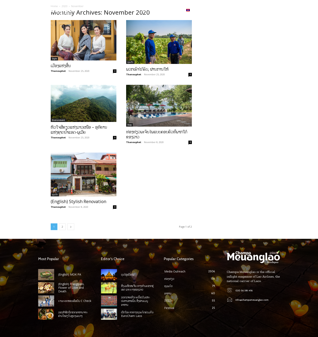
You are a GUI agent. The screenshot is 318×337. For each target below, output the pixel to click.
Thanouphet (58, 70)
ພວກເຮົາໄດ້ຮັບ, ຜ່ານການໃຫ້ (147, 69)
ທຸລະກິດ (130, 62)
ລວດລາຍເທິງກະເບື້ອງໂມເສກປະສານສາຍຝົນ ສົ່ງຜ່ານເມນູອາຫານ (135, 300)
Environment (58, 120)
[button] (276, 10)
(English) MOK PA (69, 274)
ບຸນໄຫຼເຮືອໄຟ (127, 274)
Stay (129, 124)
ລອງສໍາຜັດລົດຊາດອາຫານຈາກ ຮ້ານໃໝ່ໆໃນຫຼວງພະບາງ (73, 314)
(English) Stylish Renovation (78, 201)
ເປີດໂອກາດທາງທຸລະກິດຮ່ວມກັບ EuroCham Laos (137, 314)
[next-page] (70, 226)
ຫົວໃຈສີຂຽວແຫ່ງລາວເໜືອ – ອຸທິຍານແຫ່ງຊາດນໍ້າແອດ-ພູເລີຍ (79, 129)
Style (54, 58)
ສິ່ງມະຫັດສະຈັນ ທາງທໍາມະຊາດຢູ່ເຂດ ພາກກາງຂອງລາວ (137, 287)
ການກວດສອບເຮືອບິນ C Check (74, 301)
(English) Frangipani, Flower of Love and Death (71, 287)
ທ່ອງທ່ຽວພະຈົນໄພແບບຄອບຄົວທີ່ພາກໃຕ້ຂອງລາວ (156, 134)
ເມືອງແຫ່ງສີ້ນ (61, 65)
